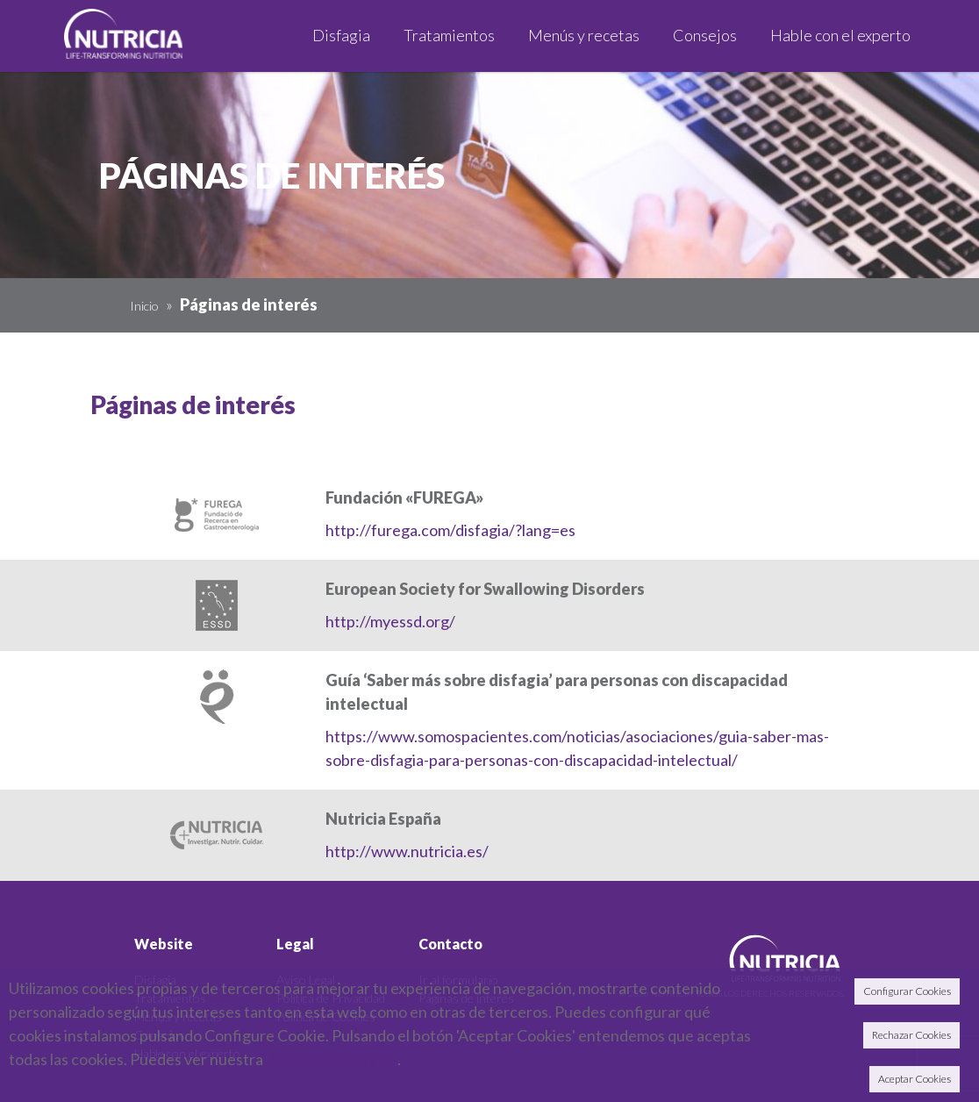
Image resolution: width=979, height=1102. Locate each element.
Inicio (144, 305)
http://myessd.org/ (390, 621)
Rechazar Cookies (911, 1034)
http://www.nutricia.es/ (407, 851)
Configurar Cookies (907, 991)
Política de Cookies (330, 1059)
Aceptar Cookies (914, 1078)
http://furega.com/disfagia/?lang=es (450, 530)
